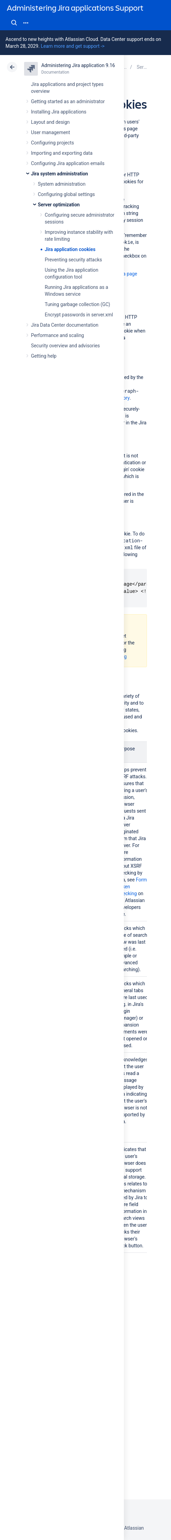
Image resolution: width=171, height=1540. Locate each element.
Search (14, 22)
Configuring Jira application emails (68, 163)
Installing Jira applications (58, 112)
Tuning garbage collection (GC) (77, 304)
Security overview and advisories (65, 345)
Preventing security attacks (73, 259)
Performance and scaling (57, 335)
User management (50, 132)
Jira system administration (59, 173)
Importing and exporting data (62, 153)
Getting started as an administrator (68, 101)
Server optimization (59, 204)
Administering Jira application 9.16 (78, 65)
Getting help (43, 356)
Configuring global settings (66, 194)
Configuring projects (52, 142)
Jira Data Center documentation (64, 325)
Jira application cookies (70, 249)
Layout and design (50, 122)
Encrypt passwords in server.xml (79, 314)
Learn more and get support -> (72, 46)
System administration (61, 184)
